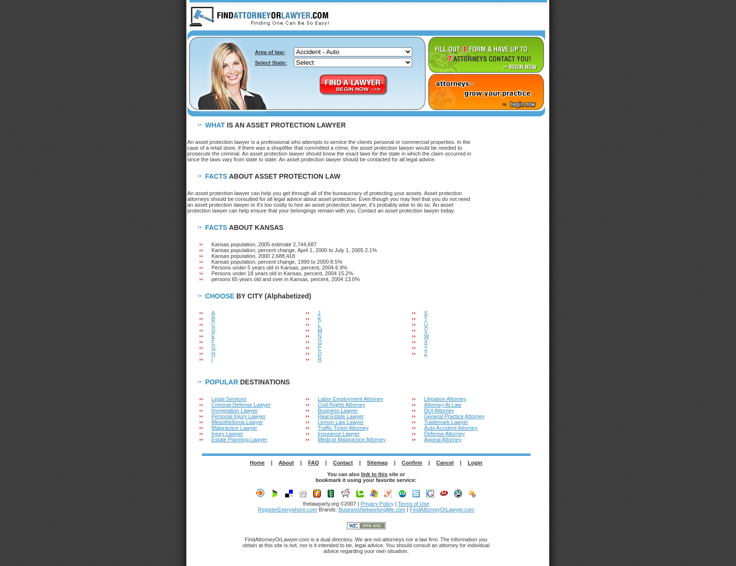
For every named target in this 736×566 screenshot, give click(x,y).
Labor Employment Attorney (351, 399)
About (286, 463)
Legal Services (229, 399)
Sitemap (377, 463)
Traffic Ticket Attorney (343, 428)
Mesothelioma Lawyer (237, 422)
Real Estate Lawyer (341, 416)
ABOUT (456, 17)
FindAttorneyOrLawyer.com (442, 509)
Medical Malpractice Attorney (352, 439)
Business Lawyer (338, 410)
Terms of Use (413, 504)
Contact (343, 463)
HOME (420, 17)
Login (475, 463)
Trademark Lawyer (446, 422)
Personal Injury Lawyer (239, 416)
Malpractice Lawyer (235, 428)
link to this (374, 474)
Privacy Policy (377, 504)
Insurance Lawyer (339, 434)
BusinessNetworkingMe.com (371, 509)
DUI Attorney (439, 410)
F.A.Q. (492, 17)
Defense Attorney (444, 434)
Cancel (445, 463)
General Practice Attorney (454, 416)
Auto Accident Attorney (451, 428)
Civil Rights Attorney (341, 405)
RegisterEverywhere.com (287, 509)
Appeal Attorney (443, 439)
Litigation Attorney (445, 399)
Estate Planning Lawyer (240, 439)
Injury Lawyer (227, 434)
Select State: (271, 63)
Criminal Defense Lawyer (241, 405)
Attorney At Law (443, 405)
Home (257, 463)
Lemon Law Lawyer (341, 422)
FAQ (313, 463)
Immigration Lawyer (235, 410)
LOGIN (529, 17)
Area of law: (270, 52)
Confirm (412, 463)
